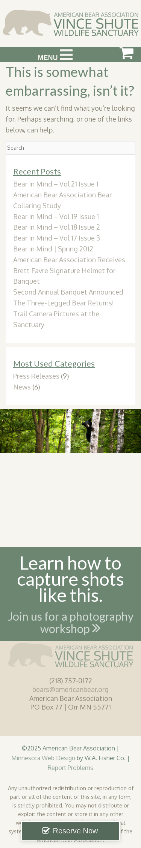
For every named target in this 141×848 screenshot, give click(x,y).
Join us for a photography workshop (70, 624)
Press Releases (36, 376)
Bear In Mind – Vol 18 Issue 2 (56, 227)
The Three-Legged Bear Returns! (63, 303)
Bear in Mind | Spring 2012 (53, 249)
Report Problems (70, 767)
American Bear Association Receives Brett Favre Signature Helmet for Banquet (69, 271)
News (22, 387)
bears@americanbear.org (70, 689)
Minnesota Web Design (43, 758)
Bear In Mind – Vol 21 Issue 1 (56, 184)
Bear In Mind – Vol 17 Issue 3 (56, 238)
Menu (55, 54)
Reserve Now (75, 831)
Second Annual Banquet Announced (68, 292)
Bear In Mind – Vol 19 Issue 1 (56, 216)
